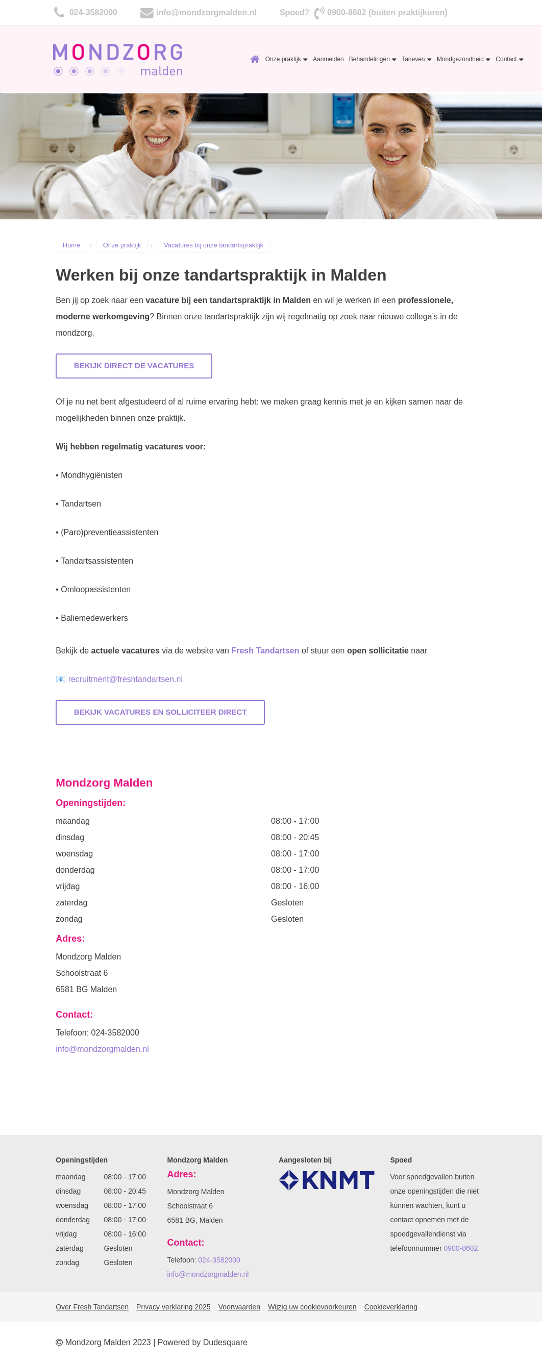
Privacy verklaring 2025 (173, 1307)
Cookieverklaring (390, 1307)
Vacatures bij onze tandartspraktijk (213, 245)
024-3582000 (92, 12)
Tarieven (417, 59)
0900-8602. (462, 1248)
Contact (510, 59)
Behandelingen (373, 59)
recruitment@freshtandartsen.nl (125, 679)
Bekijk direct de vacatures (134, 365)
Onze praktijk (286, 59)
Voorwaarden (239, 1307)
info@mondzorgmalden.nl (206, 12)
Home (255, 59)
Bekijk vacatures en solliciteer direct (160, 712)
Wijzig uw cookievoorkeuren (312, 1307)
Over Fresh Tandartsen (92, 1307)
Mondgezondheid (463, 59)
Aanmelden (328, 59)
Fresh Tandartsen (265, 650)
